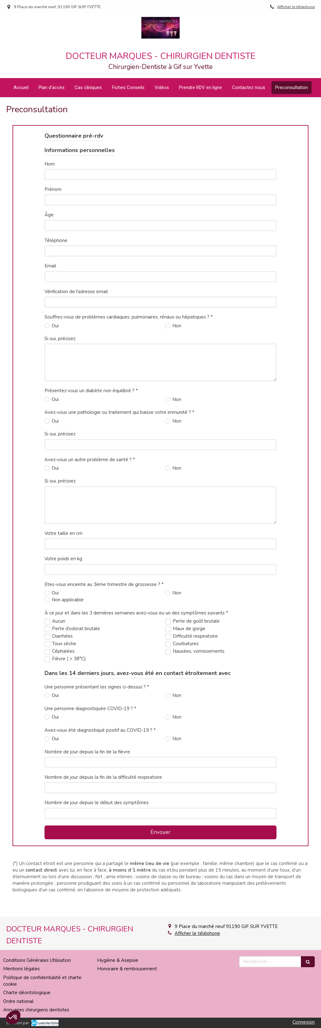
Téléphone (56, 228)
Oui (54, 314)
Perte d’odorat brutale (76, 617)
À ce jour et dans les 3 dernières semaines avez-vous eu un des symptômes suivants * (136, 601)
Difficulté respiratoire (195, 624)
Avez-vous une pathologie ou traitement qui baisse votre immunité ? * (119, 400)
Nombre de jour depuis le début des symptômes (97, 791)
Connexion (303, 1022)
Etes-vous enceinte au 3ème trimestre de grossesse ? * (104, 572)
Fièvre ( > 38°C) (69, 647)
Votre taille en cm (63, 521)
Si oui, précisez (60, 327)
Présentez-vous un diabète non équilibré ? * (91, 379)
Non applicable (67, 588)
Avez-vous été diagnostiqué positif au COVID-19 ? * (100, 718)
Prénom (53, 177)
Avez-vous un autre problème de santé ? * (90, 447)
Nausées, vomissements (198, 639)
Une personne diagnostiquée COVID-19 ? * (90, 696)
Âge (49, 203)
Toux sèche (64, 632)
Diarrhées (62, 624)
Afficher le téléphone (296, 7)
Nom (50, 152)
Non (176, 314)
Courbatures (186, 632)
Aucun (58, 609)
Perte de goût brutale (196, 609)
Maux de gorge (189, 617)
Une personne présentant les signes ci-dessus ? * (97, 675)
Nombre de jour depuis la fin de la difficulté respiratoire (103, 765)
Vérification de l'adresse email (76, 280)
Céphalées (63, 639)
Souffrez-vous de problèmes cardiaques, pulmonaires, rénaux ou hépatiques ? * (129, 305)
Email (50, 254)
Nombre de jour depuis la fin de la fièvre (87, 740)
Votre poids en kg (63, 547)
